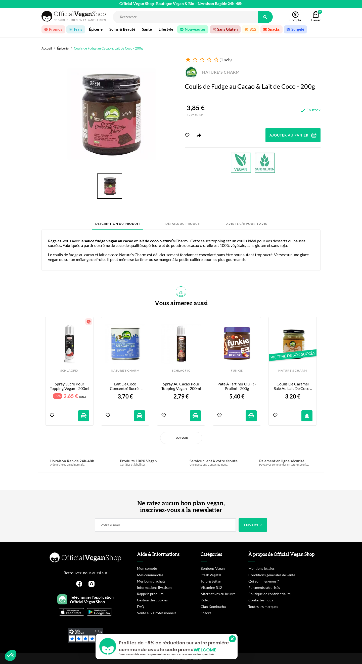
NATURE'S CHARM (212, 72)
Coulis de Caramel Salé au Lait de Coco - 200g (293, 386)
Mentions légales (261, 568)
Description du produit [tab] (117, 224)
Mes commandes (150, 575)
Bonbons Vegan (213, 568)
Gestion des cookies (152, 600)
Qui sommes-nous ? (263, 581)
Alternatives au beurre (218, 594)
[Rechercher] (185, 17)
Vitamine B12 (211, 587)
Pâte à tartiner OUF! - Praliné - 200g (237, 386)
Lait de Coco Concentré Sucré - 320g (126, 386)
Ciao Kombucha (213, 606)
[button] (11, 655)
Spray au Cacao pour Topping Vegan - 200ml (181, 386)
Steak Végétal (211, 575)
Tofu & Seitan (211, 581)
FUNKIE (237, 370)
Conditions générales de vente (271, 575)
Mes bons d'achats (151, 581)
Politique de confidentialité (269, 594)
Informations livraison (154, 587)
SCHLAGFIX (69, 370)
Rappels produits (150, 594)
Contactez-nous (260, 600)
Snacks (206, 613)
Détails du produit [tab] (183, 224)
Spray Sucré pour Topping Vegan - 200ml (69, 386)
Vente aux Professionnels (156, 613)
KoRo (205, 600)
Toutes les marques (263, 606)
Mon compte (147, 568)
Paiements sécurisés (264, 587)
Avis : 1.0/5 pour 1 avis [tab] (246, 224)
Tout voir (181, 437)
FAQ (140, 606)
